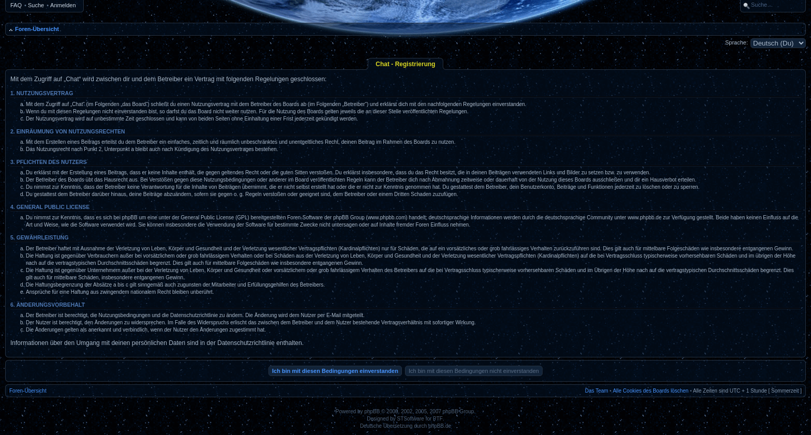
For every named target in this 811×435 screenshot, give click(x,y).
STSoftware (410, 419)
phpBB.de (439, 426)
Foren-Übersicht (37, 29)
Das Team (596, 391)
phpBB (372, 411)
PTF (438, 419)
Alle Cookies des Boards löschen (650, 391)
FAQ (16, 5)
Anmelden (63, 5)
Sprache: (736, 42)
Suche (36, 5)
